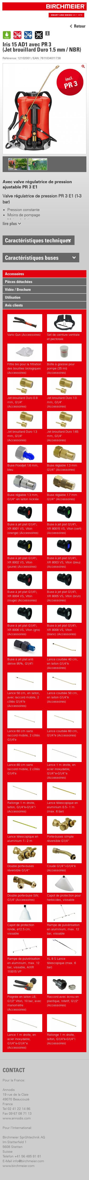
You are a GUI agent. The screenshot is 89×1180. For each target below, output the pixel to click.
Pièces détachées (18, 281)
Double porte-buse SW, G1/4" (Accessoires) (24, 888)
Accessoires (14, 273)
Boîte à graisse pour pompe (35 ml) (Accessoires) (64, 359)
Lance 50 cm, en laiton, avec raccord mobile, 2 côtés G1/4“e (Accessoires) (24, 690)
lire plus (10, 223)
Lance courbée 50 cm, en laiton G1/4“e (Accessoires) (64, 687)
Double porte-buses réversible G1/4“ (24, 858)
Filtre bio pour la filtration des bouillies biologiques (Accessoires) (24, 359)
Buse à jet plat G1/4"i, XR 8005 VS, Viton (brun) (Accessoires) (64, 586)
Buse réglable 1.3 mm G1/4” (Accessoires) (64, 458)
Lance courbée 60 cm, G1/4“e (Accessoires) (64, 723)
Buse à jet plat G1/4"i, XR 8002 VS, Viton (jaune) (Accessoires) (24, 552)
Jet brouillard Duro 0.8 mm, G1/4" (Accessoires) (24, 392)
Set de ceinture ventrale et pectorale (64, 327)
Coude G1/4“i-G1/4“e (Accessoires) (64, 858)
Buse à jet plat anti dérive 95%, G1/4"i (24, 652)
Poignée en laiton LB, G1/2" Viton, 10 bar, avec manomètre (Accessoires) (24, 993)
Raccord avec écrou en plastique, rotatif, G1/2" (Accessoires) (64, 991)
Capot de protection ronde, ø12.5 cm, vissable (24, 919)
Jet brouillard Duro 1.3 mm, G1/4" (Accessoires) (24, 426)
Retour (79, 26)
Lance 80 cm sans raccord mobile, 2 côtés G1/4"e (24, 759)
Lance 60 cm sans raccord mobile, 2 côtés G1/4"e (24, 725)
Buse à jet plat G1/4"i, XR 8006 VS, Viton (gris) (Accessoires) (24, 620)
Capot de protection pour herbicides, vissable (64, 888)
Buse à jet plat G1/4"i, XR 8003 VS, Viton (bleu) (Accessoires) (64, 552)
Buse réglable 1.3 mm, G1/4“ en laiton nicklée (24, 487)
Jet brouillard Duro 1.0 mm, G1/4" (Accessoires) (64, 392)
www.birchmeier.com (18, 1166)
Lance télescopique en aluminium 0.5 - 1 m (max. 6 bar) (64, 797)
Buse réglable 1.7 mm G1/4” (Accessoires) (64, 487)
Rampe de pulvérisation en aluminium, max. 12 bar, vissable (64, 919)
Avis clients (14, 305)
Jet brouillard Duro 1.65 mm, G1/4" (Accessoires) (64, 426)
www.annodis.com (17, 1118)
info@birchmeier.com (28, 1161)
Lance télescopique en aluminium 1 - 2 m (24, 829)
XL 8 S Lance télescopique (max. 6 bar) (64, 953)
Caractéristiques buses (32, 257)
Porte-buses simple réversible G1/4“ (64, 829)
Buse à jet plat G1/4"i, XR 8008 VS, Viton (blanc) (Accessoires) (64, 620)
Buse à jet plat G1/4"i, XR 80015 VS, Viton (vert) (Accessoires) (64, 519)
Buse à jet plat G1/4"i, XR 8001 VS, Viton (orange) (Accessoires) (24, 519)
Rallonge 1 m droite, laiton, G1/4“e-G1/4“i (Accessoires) (24, 797)
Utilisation (12, 297)
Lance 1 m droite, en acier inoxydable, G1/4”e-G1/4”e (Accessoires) (64, 761)
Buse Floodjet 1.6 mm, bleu (24, 458)
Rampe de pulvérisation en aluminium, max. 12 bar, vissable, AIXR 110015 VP (24, 955)
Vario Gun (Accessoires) (24, 325)
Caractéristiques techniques (38, 240)
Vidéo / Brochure (18, 289)
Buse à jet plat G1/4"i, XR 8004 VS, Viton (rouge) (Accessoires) (24, 586)
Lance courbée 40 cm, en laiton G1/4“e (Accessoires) (64, 654)
